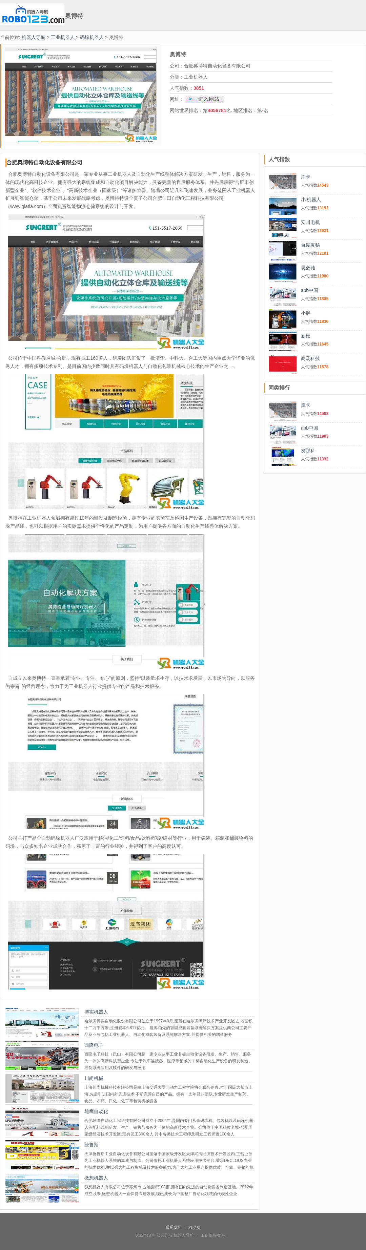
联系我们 (173, 1227)
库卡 (305, 177)
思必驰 (308, 267)
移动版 (194, 1227)
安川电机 (310, 222)
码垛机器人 (92, 37)
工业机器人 (63, 37)
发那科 (308, 450)
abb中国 (309, 290)
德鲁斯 (91, 1144)
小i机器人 (311, 199)
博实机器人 (96, 1012)
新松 (305, 335)
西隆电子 (93, 1045)
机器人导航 (33, 37)
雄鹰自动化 (96, 1111)
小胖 (305, 313)
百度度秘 (310, 245)
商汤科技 (310, 358)
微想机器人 (96, 1178)
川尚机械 (93, 1078)
